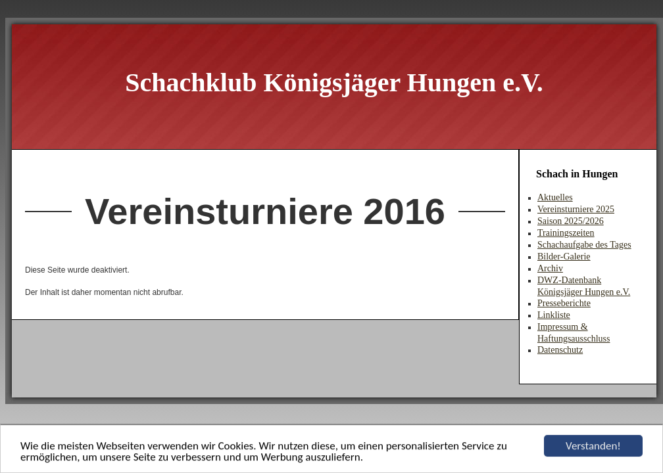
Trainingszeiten (566, 233)
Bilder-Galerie (564, 256)
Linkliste (553, 315)
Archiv (550, 268)
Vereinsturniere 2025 (575, 209)
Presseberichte (564, 303)
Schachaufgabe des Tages (584, 245)
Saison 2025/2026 (570, 221)
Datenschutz (560, 350)
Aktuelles (555, 197)
